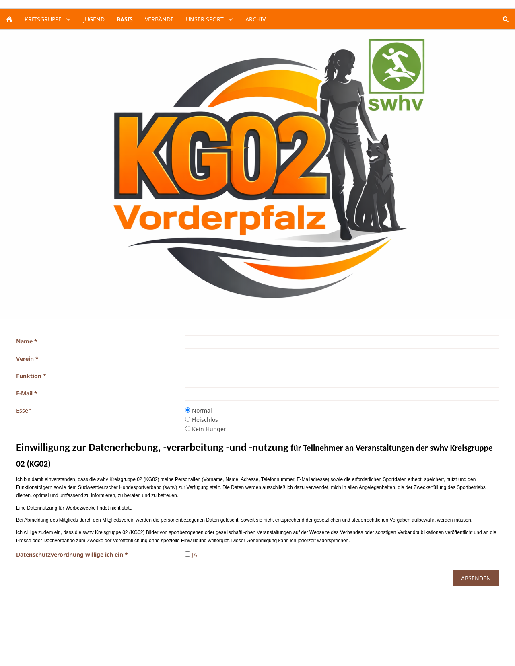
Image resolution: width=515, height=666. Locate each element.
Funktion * (31, 376)
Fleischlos (201, 419)
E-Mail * (26, 393)
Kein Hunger (205, 429)
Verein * (27, 358)
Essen (24, 410)
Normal (198, 410)
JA (191, 554)
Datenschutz (33, 639)
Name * (26, 341)
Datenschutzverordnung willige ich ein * (72, 554)
